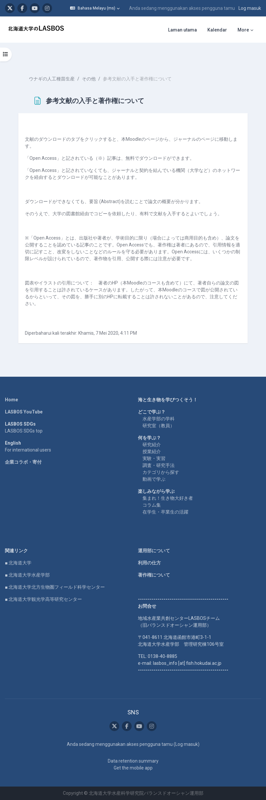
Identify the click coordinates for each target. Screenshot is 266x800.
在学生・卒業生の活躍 (165, 512)
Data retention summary (133, 761)
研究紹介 (151, 444)
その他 (89, 78)
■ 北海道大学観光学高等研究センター (43, 599)
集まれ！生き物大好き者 (167, 498)
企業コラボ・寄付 (23, 462)
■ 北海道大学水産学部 (27, 575)
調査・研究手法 (158, 465)
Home (11, 399)
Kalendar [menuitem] (217, 29)
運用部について (154, 550)
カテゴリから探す (160, 472)
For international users (28, 450)
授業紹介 (151, 451)
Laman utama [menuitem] (182, 29)
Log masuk (249, 8)
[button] (94, 8)
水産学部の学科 (158, 418)
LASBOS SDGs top (24, 430)
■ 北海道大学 (18, 562)
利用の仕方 (149, 562)
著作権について (154, 575)
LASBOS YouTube (24, 411)
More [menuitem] (243, 29)
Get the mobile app (133, 767)
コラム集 (151, 505)
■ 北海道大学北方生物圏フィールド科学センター (55, 587)
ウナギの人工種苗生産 (52, 78)
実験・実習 (153, 458)
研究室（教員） (158, 425)
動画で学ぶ (153, 479)
